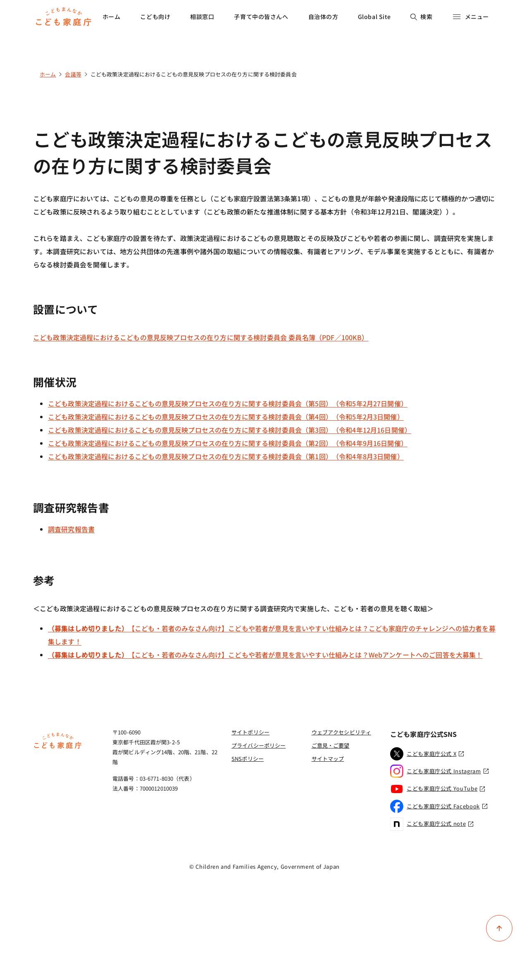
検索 (421, 16)
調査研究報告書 (71, 529)
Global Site (374, 16)
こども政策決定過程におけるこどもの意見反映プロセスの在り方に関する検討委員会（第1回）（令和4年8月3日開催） (226, 456)
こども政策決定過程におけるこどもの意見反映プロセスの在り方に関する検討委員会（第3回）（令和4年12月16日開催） (229, 430)
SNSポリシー (247, 759)
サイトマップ (328, 759)
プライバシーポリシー (258, 745)
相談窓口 (202, 16)
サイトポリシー (250, 732)
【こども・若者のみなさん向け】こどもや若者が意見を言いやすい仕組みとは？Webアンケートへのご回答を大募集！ (265, 655)
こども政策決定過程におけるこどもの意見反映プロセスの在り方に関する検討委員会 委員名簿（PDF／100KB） (201, 337)
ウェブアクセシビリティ (341, 732)
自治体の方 (323, 16)
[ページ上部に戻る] (499, 928)
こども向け (155, 16)
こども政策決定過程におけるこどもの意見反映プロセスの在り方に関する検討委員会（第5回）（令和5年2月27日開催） (227, 403)
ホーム (111, 16)
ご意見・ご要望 (331, 745)
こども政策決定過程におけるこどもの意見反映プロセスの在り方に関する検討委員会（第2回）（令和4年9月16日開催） (227, 443)
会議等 (73, 74)
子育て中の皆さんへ (261, 16)
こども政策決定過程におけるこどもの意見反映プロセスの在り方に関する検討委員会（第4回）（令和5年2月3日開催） (226, 417)
